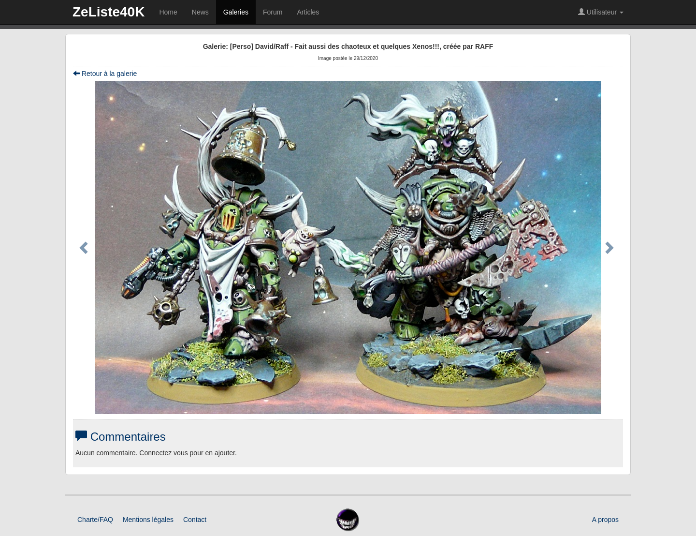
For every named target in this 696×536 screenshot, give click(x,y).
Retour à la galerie (105, 73)
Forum (272, 12)
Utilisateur (601, 12)
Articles (308, 12)
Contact (194, 519)
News (200, 12)
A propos (605, 519)
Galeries (235, 12)
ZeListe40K (108, 11)
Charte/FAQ (95, 519)
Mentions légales (148, 519)
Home (168, 12)
